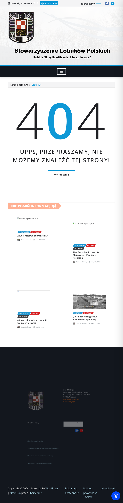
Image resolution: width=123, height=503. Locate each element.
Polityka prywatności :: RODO (90, 493)
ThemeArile (35, 493)
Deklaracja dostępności (72, 491)
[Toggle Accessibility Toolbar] (116, 496)
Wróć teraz (61, 174)
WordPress (52, 488)
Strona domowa (19, 84)
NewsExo (15, 493)
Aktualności (108, 488)
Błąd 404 (36, 84)
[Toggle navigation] (61, 71)
